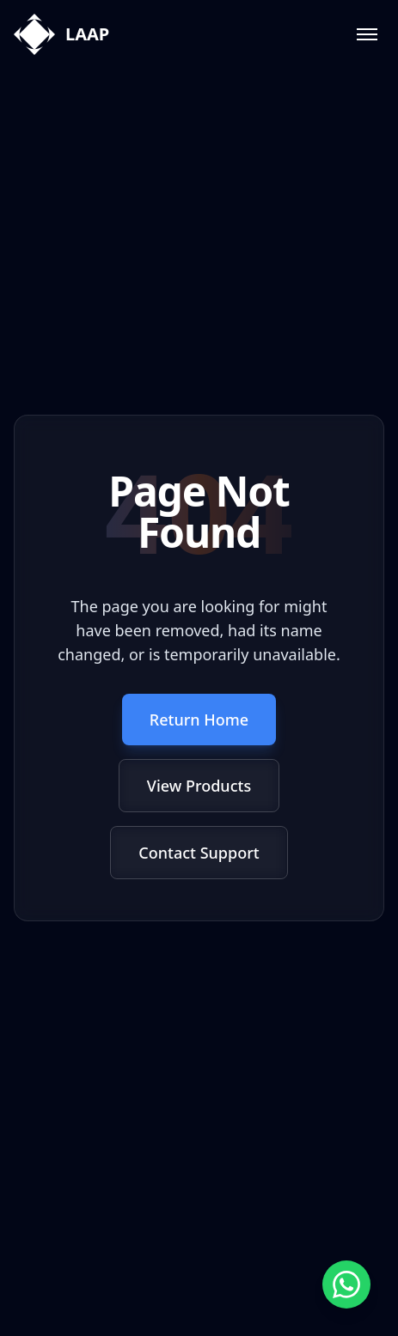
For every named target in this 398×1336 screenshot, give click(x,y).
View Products (199, 785)
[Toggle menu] (367, 34)
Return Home (199, 719)
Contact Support (198, 852)
